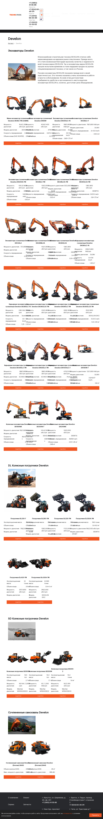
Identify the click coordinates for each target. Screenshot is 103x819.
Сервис (52, 15)
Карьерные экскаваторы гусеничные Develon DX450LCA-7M (85, 291)
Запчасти (68, 15)
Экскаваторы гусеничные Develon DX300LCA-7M (85, 166)
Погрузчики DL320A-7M (85, 504)
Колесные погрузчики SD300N (18, 657)
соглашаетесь (67, 813)
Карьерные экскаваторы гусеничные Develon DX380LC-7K (18, 291)
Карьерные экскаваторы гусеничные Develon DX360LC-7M (63, 291)
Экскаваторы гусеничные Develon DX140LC (18, 227)
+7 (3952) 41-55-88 (43, 3)
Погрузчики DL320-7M (62, 504)
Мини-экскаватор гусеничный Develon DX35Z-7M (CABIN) (18, 105)
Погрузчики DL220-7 (18, 504)
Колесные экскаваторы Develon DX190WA (18, 411)
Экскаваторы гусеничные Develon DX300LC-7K (62, 105)
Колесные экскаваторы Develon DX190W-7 (85, 352)
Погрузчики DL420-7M (18, 563)
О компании (42, 15)
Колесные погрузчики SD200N (40, 657)
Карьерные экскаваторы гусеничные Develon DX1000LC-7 (63, 352)
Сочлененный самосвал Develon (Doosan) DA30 (18, 749)
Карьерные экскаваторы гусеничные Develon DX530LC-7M (40, 352)
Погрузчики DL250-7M (40, 504)
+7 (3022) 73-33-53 (63, 7)
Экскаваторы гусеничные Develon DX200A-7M (18, 166)
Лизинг (60, 15)
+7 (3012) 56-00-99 (44, 7)
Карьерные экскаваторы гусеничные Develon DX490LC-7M (18, 352)
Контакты (78, 15)
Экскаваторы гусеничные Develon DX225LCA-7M (63, 166)
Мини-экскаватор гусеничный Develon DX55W (40, 105)
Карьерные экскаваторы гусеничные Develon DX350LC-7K (84, 228)
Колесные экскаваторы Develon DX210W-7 (40, 411)
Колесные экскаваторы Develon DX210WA (62, 411)
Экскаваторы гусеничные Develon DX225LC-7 (85, 105)
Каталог (11, 29)
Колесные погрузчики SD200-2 (62, 656)
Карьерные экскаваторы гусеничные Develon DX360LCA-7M (40, 291)
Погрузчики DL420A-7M (40, 563)
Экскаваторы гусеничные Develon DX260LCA (63, 227)
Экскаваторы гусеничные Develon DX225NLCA (40, 227)
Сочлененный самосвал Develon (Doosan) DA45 (40, 749)
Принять (95, 815)
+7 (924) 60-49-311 (62, 3)
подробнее (18, 128)
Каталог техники (28, 15)
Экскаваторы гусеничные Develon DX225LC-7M (40, 166)
